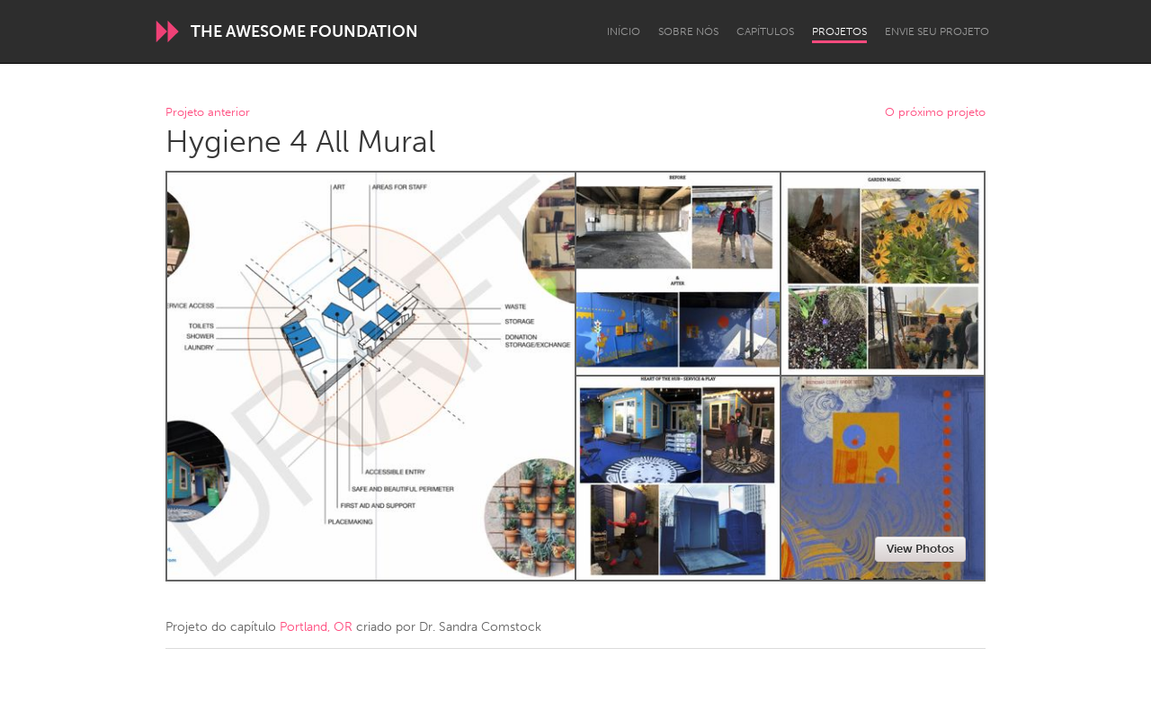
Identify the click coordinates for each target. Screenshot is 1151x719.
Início (623, 31)
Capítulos (765, 31)
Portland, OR (316, 627)
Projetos (839, 31)
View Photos (920, 548)
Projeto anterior (207, 113)
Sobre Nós (688, 31)
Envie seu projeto (937, 31)
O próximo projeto (935, 113)
